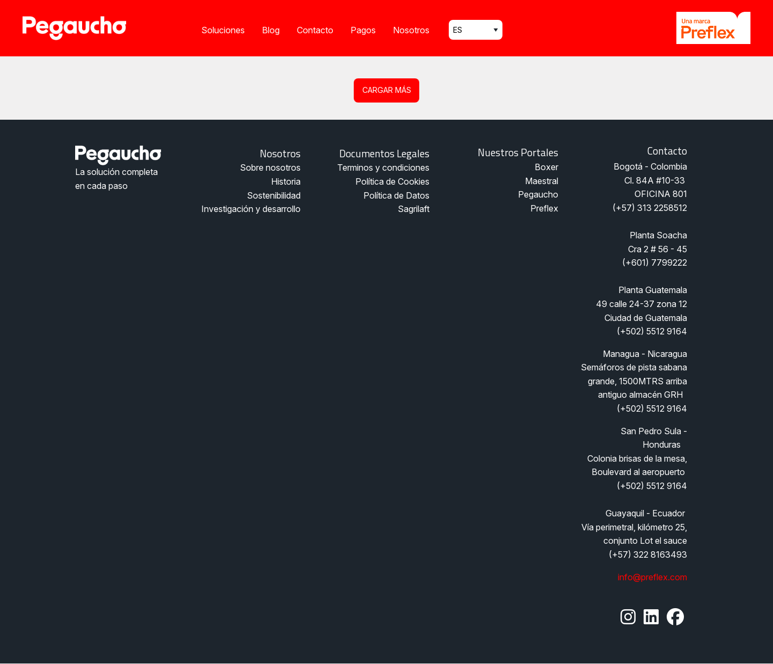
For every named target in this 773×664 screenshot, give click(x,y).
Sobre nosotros (270, 167)
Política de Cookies (392, 181)
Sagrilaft (413, 208)
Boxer (546, 167)
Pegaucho (538, 194)
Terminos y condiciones (383, 167)
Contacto (315, 30)
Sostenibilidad (274, 195)
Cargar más (386, 89)
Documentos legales (384, 153)
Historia (286, 181)
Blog (271, 30)
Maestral (541, 181)
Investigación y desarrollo (251, 208)
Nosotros (411, 30)
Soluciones (223, 30)
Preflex (544, 208)
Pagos (363, 30)
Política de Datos (396, 195)
